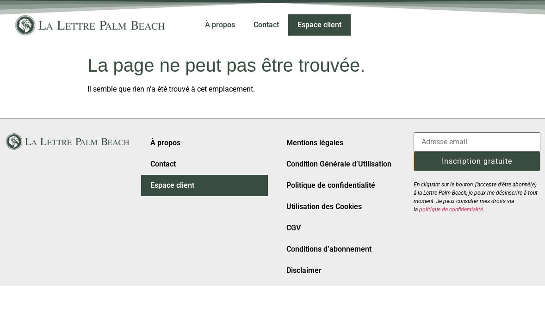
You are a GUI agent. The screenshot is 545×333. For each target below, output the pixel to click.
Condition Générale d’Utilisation (338, 164)
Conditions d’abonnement (329, 249)
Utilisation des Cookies (324, 206)
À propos (220, 24)
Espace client (319, 24)
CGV (293, 227)
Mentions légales (314, 142)
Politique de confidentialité (330, 185)
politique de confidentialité (451, 209)
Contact (266, 24)
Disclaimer (304, 270)
